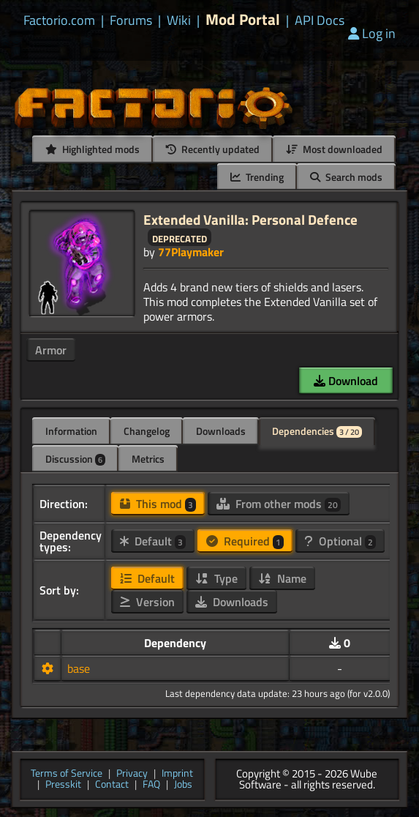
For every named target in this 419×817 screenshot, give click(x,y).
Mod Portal (242, 19)
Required (245, 541)
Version (147, 602)
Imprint (177, 774)
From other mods (278, 503)
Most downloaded (334, 149)
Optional (340, 541)
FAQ (151, 785)
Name (282, 578)
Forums (131, 20)
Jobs (183, 785)
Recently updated (213, 149)
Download (346, 380)
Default (153, 541)
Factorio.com (59, 20)
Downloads (221, 431)
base (78, 668)
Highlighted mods (92, 149)
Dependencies (317, 431)
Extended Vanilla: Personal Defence (250, 219)
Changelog (147, 431)
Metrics (148, 458)
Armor (51, 350)
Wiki (179, 20)
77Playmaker (191, 252)
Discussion (75, 458)
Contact (112, 785)
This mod (158, 503)
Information (71, 431)
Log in (372, 33)
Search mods (346, 176)
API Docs (319, 20)
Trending (257, 176)
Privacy (132, 774)
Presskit (63, 785)
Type (216, 578)
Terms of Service (66, 774)
